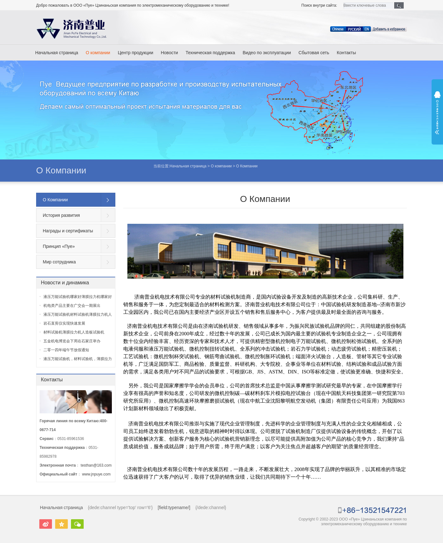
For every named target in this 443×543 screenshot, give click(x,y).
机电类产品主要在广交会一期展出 (71, 305)
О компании (98, 52)
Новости (169, 52)
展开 (437, 113)
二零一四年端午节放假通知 (66, 350)
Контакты (346, 52)
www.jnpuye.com (96, 474)
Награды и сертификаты (68, 230)
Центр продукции (135, 52)
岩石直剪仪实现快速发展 (64, 323)
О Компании (61, 170)
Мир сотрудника (59, 261)
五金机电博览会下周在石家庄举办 (71, 341)
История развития (61, 215)
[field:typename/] (174, 507)
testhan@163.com (96, 465)
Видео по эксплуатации (267, 52)
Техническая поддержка (210, 52)
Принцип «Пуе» (59, 246)
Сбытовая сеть (314, 52)
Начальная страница (56, 52)
